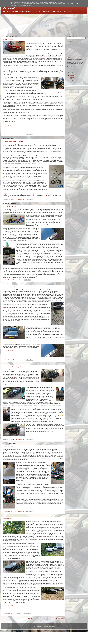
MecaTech (43, 58)
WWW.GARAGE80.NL (8, 350)
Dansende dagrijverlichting (10, 206)
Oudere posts (60, 618)
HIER (29, 273)
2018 (69, 74)
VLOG (14, 377)
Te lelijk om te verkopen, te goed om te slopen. (16, 367)
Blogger (53, 626)
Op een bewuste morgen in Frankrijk (13, 141)
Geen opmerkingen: (19, 134)
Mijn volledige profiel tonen (72, 66)
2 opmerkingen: (18, 279)
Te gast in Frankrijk (8, 518)
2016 (69, 84)
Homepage (29, 618)
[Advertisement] (43, 24)
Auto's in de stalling (8, 39)
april (70, 80)
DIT (40, 330)
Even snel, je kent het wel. (10, 287)
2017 (69, 83)
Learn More (71, 3)
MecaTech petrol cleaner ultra (26, 89)
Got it (77, 3)
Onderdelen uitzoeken (9, 446)
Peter (69, 57)
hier (47, 195)
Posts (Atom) (11, 621)
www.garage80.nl (7, 125)
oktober (71, 75)
